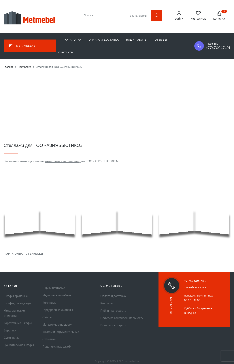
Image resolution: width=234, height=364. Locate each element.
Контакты (66, 52)
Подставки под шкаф (56, 346)
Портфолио (14, 254)
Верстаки (10, 330)
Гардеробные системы (57, 310)
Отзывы (161, 40)
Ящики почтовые (53, 288)
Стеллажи (34, 254)
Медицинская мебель (56, 295)
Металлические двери (57, 324)
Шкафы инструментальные (60, 332)
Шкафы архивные (16, 296)
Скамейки (49, 339)
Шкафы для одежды (17, 303)
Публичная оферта (113, 310)
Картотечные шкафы (18, 323)
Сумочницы (11, 338)
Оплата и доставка (104, 40)
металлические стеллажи (62, 161)
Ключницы (49, 302)
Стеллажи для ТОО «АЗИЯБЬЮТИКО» (43, 145)
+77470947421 (218, 48)
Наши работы (136, 40)
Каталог (73, 39)
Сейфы (47, 317)
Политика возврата (113, 325)
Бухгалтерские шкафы (19, 345)
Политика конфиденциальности (122, 318)
